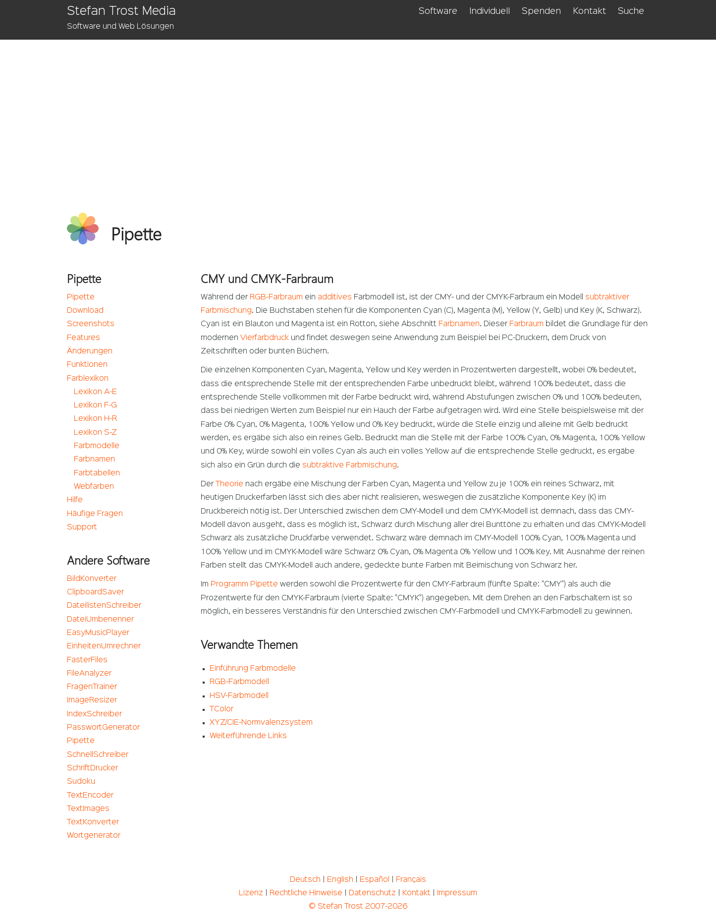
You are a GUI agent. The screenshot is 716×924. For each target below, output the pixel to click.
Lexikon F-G (95, 405)
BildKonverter (91, 579)
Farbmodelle (96, 446)
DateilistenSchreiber (104, 605)
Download (85, 310)
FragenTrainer (92, 687)
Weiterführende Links (248, 736)
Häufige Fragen (95, 514)
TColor (221, 709)
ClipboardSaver (95, 592)
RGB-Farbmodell (239, 682)
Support (82, 527)
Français (411, 879)
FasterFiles (87, 660)
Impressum (457, 893)
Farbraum (526, 324)
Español (374, 879)
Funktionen (87, 364)
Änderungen (89, 351)
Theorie (229, 484)
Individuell (489, 11)
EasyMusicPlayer (98, 633)
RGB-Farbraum (276, 297)
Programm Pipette (244, 584)
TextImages (88, 809)
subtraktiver (607, 297)
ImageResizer (92, 700)
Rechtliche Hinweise (306, 893)
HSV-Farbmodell (239, 696)
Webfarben (94, 486)
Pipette (81, 297)
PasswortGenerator (103, 727)
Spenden (541, 11)
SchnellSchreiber (97, 754)
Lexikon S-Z (95, 432)
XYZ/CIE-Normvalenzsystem (261, 722)
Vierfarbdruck (264, 338)
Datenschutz (372, 893)
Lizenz (251, 893)
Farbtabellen (97, 473)
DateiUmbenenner (100, 619)
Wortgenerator (93, 835)
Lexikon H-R (95, 418)
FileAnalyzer (89, 673)
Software (438, 11)
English (340, 879)
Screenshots (90, 324)
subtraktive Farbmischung (349, 465)
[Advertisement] (358, 114)
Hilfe (75, 500)
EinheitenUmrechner (104, 646)
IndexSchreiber (94, 714)
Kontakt (589, 11)
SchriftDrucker (92, 768)
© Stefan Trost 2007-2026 (358, 906)
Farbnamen (94, 459)
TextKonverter (93, 822)
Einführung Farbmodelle (253, 668)
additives (335, 297)
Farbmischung (226, 310)
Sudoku (81, 781)
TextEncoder (90, 795)
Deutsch (305, 879)
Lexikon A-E (95, 392)
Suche (631, 11)
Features (83, 338)
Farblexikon (88, 378)
